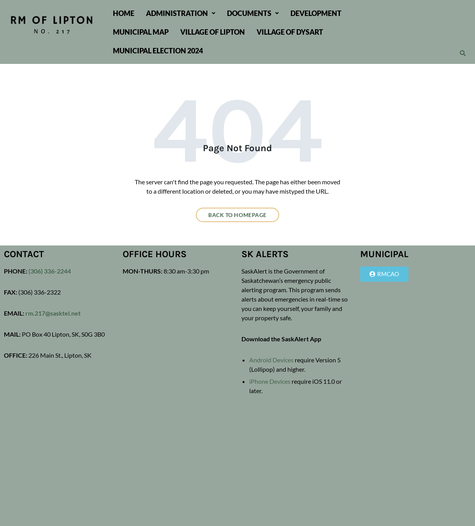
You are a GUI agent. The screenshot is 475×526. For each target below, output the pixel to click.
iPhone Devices (269, 381)
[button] (180, 13)
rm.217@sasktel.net (53, 313)
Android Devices (271, 360)
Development (315, 13)
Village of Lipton (212, 32)
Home (123, 13)
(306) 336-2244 (49, 271)
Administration (180, 13)
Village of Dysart (290, 32)
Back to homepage (237, 215)
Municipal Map (141, 32)
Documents (253, 13)
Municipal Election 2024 (158, 50)
